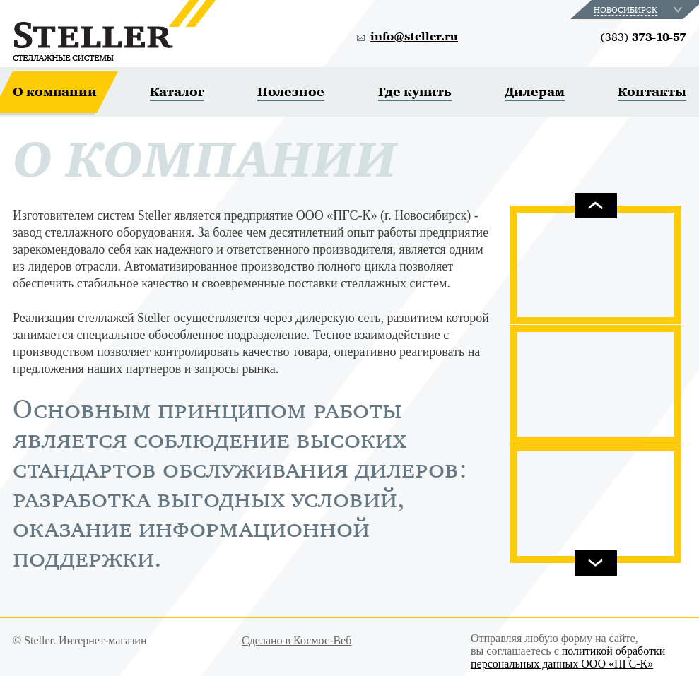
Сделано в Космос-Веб (296, 640)
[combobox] (639, 9)
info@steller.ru (414, 37)
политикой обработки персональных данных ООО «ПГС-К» (568, 657)
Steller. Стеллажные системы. (114, 30)
